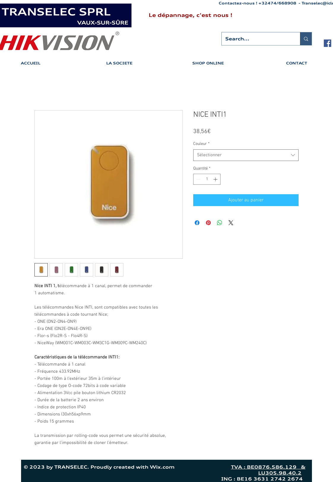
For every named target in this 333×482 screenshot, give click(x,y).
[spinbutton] (207, 179)
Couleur (201, 143)
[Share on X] (230, 222)
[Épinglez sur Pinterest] (208, 222)
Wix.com (187, 467)
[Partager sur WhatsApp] (219, 222)
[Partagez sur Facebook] (197, 222)
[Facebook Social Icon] (327, 43)
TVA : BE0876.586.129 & (268, 467)
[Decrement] (198, 179)
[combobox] (246, 155)
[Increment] (216, 179)
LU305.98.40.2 (280, 473)
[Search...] (256, 38)
